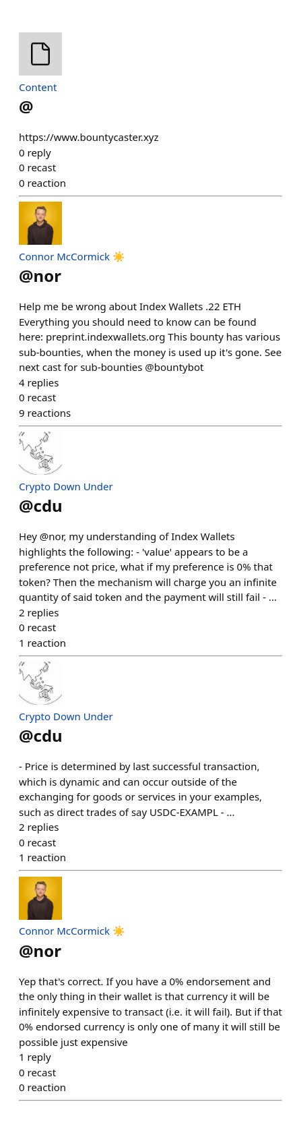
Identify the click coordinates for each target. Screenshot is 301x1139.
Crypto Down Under (66, 486)
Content (38, 87)
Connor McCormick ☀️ (72, 256)
